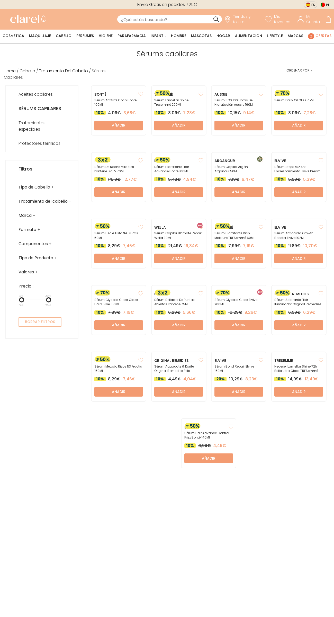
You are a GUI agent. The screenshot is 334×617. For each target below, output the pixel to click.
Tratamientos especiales (32, 126)
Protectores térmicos (39, 143)
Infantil (158, 35)
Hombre (178, 35)
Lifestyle (275, 35)
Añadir (118, 125)
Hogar (223, 35)
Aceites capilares (36, 94)
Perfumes (85, 35)
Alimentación (248, 35)
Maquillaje (40, 35)
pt (327, 5)
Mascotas (201, 35)
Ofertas (323, 35)
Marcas (295, 35)
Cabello (63, 35)
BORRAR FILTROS (40, 321)
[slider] (21, 299)
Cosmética (13, 35)
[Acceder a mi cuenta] (310, 19)
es (313, 5)
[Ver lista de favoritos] (280, 19)
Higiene (106, 35)
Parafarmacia (132, 35)
